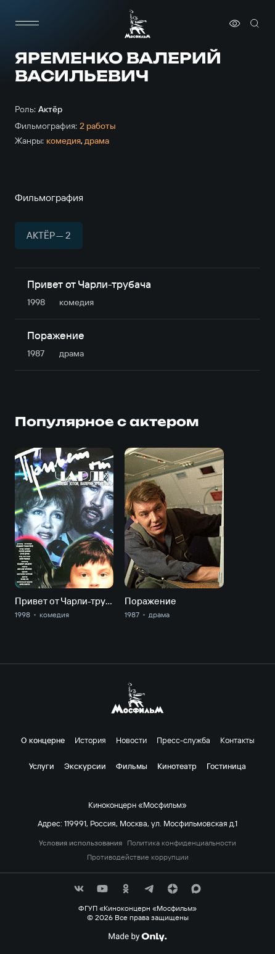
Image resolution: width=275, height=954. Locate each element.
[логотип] (137, 24)
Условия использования (80, 843)
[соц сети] (78, 888)
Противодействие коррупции (138, 857)
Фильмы (131, 766)
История (90, 740)
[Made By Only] (137, 937)
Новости (131, 740)
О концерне (43, 740)
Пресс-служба (183, 740)
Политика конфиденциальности (181, 843)
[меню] (27, 23)
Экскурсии (85, 766)
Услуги (41, 766)
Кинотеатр (177, 766)
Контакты (237, 740)
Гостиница (226, 766)
